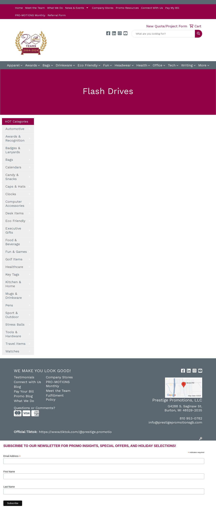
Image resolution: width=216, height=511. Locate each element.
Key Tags (12, 274)
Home (19, 7)
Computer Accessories (14, 204)
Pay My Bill (172, 7)
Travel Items (15, 344)
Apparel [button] (13, 65)
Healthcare (14, 267)
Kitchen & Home (13, 284)
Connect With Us (152, 7)
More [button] (202, 65)
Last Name (9, 486)
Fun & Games (16, 252)
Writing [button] (187, 65)
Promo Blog (23, 396)
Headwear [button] (123, 65)
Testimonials (24, 377)
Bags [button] (46, 65)
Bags (9, 160)
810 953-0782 (191, 418)
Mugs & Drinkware (13, 296)
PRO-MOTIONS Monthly (30, 15)
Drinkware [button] (64, 65)
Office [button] (157, 65)
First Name (9, 471)
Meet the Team (35, 7)
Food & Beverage (12, 242)
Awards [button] (31, 65)
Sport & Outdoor (12, 315)
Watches (12, 351)
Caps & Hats (15, 186)
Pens (9, 305)
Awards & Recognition (14, 138)
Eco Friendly (88, 65)
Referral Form (57, 15)
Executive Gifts (13, 230)
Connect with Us (27, 382)
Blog (17, 387)
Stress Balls (14, 324)
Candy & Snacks (12, 177)
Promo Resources (127, 7)
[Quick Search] (163, 34)
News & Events (74, 7)
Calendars (13, 167)
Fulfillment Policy (55, 397)
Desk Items (14, 213)
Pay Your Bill (24, 391)
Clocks (10, 194)
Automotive (14, 129)
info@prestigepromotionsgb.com (175, 422)
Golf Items (13, 259)
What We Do (55, 7)
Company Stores (102, 7)
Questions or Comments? (34, 408)
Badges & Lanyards (12, 150)
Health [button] (141, 65)
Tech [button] (172, 65)
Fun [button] (106, 65)
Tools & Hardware (13, 334)
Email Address (12, 456)
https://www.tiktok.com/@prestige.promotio (75, 432)
